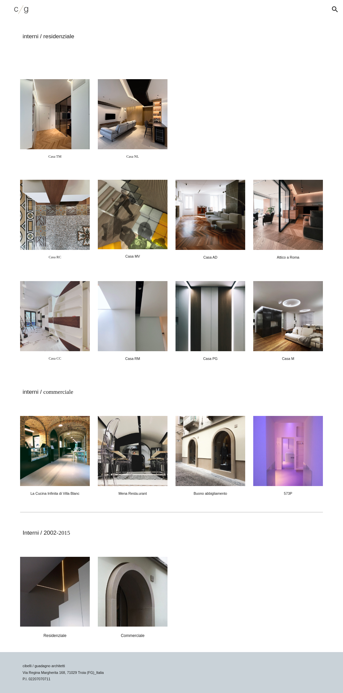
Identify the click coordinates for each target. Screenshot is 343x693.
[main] (119, 35)
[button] (335, 9)
